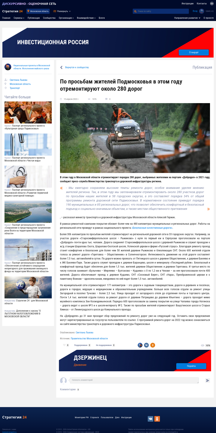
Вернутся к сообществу (77, 67)
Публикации (34, 17)
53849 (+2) (210, 11)
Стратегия (12, 11)
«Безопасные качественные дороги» (152, 227)
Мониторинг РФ (81, 417)
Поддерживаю (80, 345)
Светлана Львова (18, 80)
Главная (6, 17)
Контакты (202, 3)
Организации (65, 17)
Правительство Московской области (89, 338)
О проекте (209, 17)
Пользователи (107, 417)
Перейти (191, 366)
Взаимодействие (85, 17)
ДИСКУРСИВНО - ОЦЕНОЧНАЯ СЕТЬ (29, 4)
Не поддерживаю (104, 345)
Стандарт (194, 52)
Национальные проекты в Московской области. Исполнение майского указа (32, 67)
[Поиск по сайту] (163, 11)
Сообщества (49, 17)
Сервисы (18, 17)
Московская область (39, 11)
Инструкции (188, 3)
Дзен (117, 417)
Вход (195, 11)
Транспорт (15, 88)
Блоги (102, 17)
